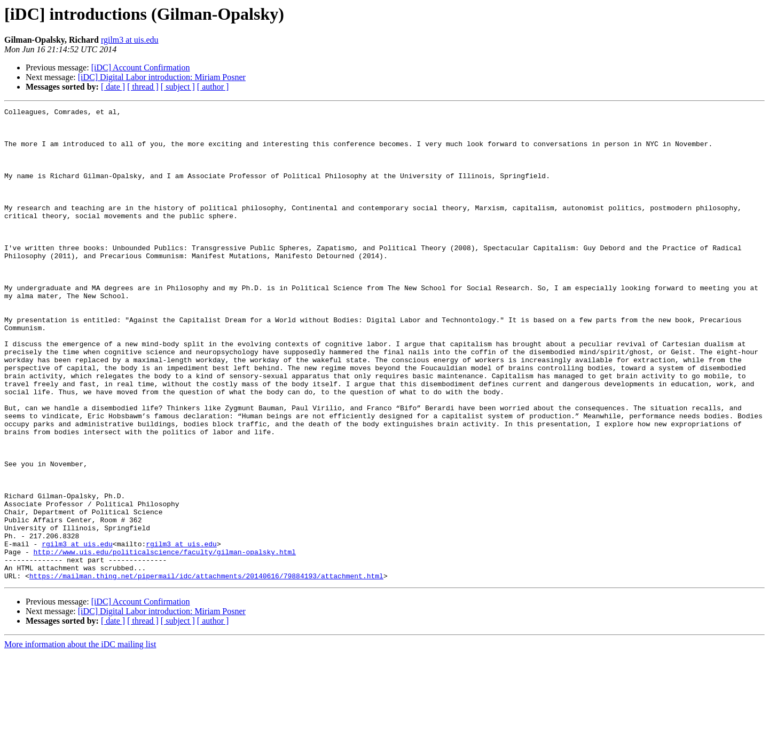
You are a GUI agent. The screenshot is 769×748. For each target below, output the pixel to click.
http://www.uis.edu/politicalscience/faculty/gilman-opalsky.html (165, 641)
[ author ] (213, 86)
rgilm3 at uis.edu (130, 39)
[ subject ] (178, 86)
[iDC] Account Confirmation (140, 67)
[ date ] (113, 86)
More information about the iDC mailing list (80, 738)
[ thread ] (143, 86)
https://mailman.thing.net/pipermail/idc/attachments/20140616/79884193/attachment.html (206, 670)
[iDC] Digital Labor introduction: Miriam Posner (162, 77)
